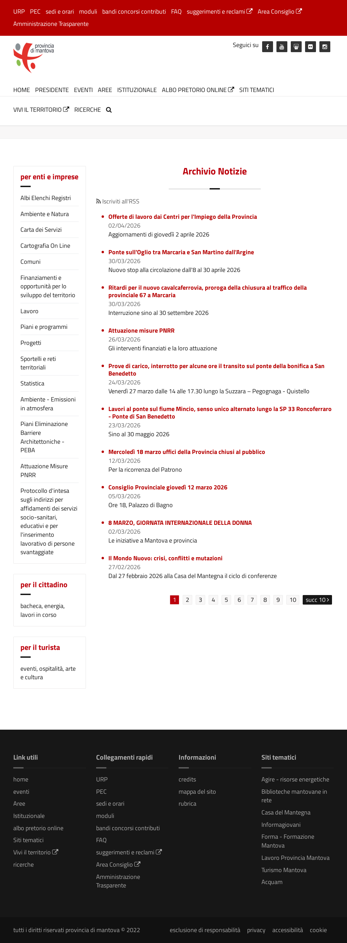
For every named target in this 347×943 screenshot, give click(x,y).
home (21, 89)
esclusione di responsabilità (205, 929)
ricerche (87, 109)
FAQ (176, 11)
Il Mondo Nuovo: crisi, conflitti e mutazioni (165, 558)
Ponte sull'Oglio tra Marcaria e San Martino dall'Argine (181, 252)
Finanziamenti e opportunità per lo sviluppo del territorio (47, 286)
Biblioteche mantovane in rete (294, 796)
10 (292, 599)
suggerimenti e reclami (220, 11)
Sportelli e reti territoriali (38, 363)
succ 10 (317, 599)
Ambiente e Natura (44, 213)
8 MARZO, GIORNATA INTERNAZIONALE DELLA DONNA (180, 522)
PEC (35, 11)
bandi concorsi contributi (134, 11)
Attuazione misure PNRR (141, 330)
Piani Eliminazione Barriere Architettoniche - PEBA (44, 437)
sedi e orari (60, 11)
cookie (318, 929)
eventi (83, 89)
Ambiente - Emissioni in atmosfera (48, 404)
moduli (88, 11)
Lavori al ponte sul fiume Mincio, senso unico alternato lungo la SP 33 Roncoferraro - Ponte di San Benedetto (220, 412)
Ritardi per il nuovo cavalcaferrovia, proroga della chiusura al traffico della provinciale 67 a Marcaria (207, 291)
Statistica (32, 383)
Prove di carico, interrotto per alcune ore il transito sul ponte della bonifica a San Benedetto (216, 369)
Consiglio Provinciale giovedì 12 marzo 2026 (167, 487)
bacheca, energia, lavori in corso (42, 610)
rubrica (187, 803)
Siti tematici (256, 89)
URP (19, 11)
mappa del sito (197, 791)
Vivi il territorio (41, 109)
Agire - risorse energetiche (295, 779)
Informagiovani (281, 824)
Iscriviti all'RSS (117, 201)
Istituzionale (137, 89)
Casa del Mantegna (286, 812)
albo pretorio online (198, 89)
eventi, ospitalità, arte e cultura (48, 673)
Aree (105, 89)
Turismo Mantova (283, 869)
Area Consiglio (280, 11)
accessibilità (287, 929)
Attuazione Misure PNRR (44, 470)
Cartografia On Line (45, 245)
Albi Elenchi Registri (45, 197)
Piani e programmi (43, 326)
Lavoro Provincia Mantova (295, 857)
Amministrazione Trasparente (51, 23)
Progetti (30, 342)
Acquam (272, 881)
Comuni (30, 261)
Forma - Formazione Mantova (287, 841)
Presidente (52, 89)
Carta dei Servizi (41, 229)
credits (187, 779)
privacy (256, 929)
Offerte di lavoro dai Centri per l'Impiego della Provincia (182, 216)
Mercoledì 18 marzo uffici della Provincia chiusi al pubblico (186, 451)
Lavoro (29, 311)
